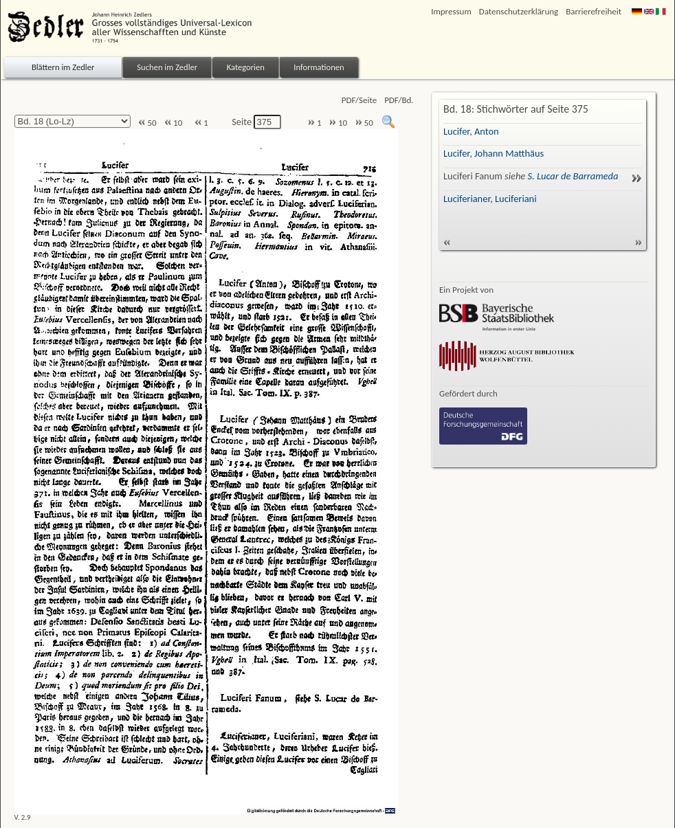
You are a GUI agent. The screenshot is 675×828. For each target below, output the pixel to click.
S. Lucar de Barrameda (573, 176)
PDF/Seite (359, 100)
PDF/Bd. (398, 100)
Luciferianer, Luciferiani (489, 198)
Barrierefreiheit (593, 11)
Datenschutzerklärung (518, 11)
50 (147, 123)
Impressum (451, 11)
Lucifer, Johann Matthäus (493, 153)
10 (173, 123)
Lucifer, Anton (471, 131)
